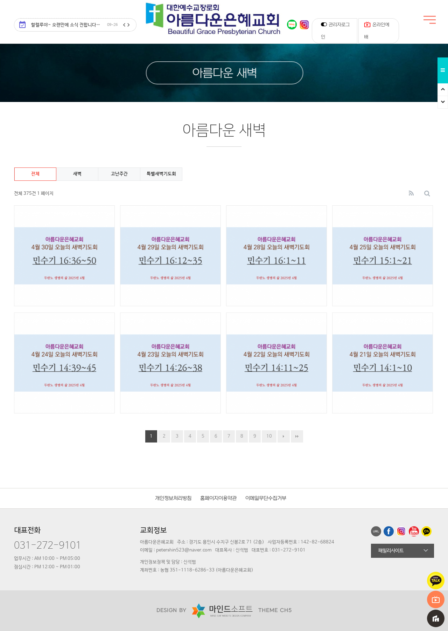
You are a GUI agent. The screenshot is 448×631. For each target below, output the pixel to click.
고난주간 (119, 174)
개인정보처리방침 (173, 498)
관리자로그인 (335, 30)
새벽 (77, 174)
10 (269, 436)
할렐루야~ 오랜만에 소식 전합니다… (74, 25)
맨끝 (297, 436)
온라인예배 (376, 29)
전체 (35, 174)
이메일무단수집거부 (265, 498)
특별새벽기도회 (161, 174)
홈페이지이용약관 (218, 498)
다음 (284, 436)
